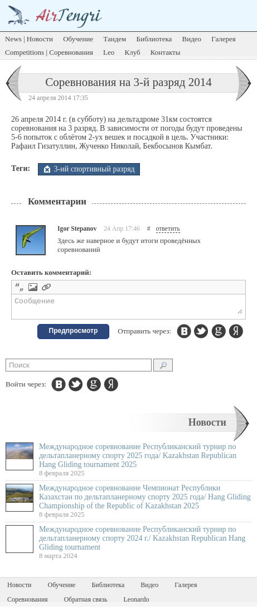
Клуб (132, 52)
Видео (192, 39)
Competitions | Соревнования (49, 52)
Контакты (166, 52)
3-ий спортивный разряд (94, 169)
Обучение (78, 39)
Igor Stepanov (76, 228)
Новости (207, 425)
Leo (108, 52)
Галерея (223, 39)
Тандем (114, 39)
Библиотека (154, 39)
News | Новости (29, 39)
